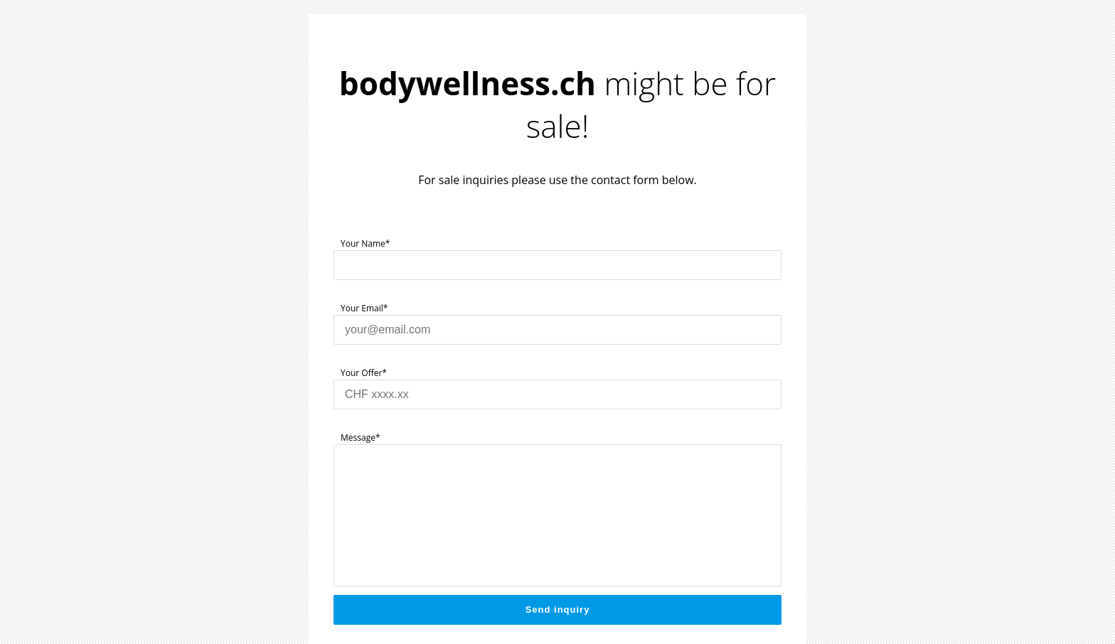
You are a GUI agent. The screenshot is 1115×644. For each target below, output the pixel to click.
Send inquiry (558, 609)
